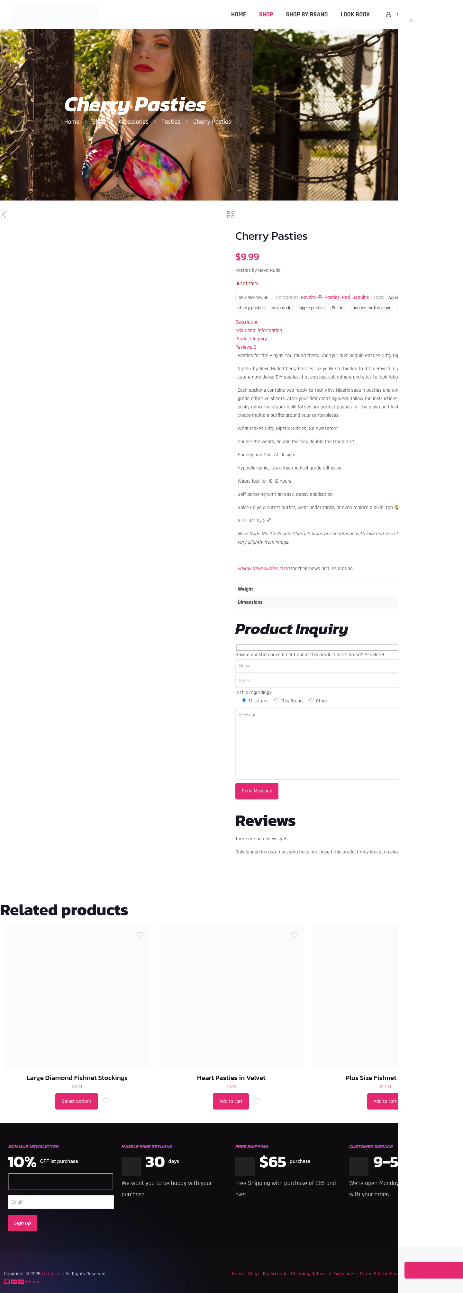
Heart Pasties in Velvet (231, 1078)
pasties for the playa (371, 308)
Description (247, 322)
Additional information (258, 330)
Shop (99, 122)
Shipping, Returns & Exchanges (323, 1274)
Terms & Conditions (379, 1274)
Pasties (170, 122)
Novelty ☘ (311, 297)
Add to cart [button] (230, 1101)
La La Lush (52, 1274)
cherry (444, 297)
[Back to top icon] (432, 1280)
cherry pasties (251, 308)
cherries (424, 297)
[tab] (347, 322)
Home (71, 122)
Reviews (245, 347)
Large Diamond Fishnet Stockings (77, 1078)
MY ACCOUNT (439, 14)
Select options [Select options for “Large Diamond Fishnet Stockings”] (77, 1101)
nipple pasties (311, 308)
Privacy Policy (418, 1274)
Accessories (133, 122)
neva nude (281, 308)
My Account (275, 1274)
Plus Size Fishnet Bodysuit (385, 1078)
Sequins (360, 297)
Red (346, 297)
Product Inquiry (251, 338)
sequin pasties (412, 308)
